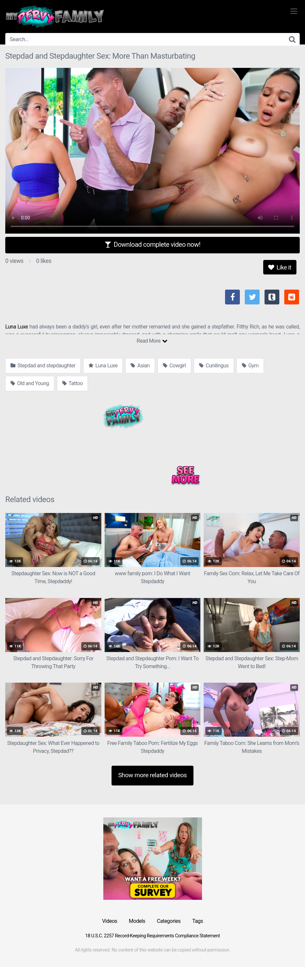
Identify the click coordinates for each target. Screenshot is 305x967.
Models (137, 921)
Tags (197, 921)
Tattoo (72, 383)
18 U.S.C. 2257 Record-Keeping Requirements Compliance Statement (152, 936)
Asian (140, 365)
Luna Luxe (16, 327)
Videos (109, 921)
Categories (169, 921)
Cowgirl (174, 365)
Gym (250, 365)
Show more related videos (152, 775)
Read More (152, 341)
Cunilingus (214, 365)
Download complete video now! (152, 244)
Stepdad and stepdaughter (43, 365)
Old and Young (30, 383)
